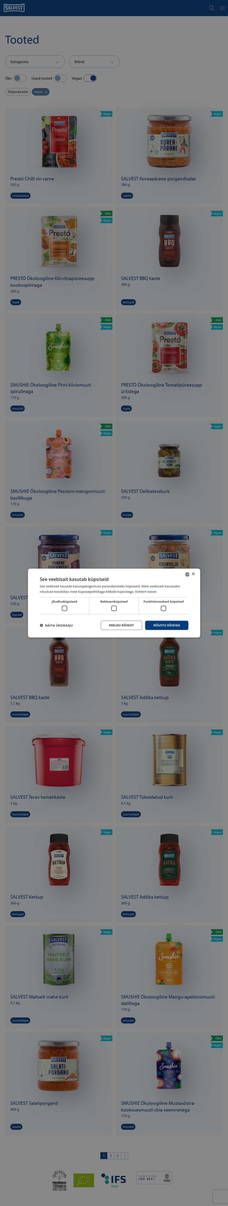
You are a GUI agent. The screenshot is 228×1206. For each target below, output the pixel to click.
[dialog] (114, 603)
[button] (56, 625)
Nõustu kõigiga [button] (166, 625)
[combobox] (187, 574)
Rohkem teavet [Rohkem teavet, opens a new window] (146, 591)
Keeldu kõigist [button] (120, 625)
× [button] (193, 574)
